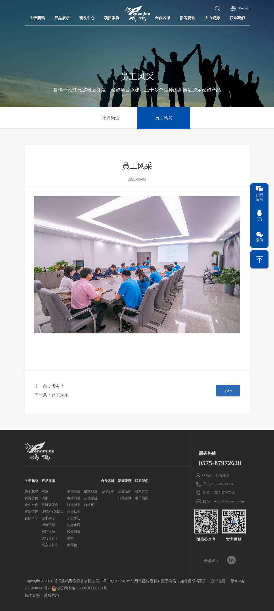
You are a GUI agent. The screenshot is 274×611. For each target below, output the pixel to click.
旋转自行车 (50, 552)
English (244, 8)
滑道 (45, 505)
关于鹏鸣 (37, 18)
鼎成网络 (51, 595)
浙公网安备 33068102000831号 (79, 588)
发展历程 (31, 512)
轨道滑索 (73, 518)
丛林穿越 (90, 512)
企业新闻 (124, 505)
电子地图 (141, 512)
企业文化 (31, 518)
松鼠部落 (73, 545)
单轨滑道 (73, 505)
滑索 (45, 512)
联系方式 (141, 505)
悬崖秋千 (73, 525)
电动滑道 (73, 512)
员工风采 (163, 117)
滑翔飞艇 (48, 539)
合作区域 (162, 18)
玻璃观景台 (50, 518)
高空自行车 (50, 559)
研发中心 (87, 18)
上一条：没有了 (49, 390)
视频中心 (31, 532)
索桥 (70, 552)
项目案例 (111, 18)
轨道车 (89, 518)
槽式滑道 (90, 505)
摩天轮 (72, 559)
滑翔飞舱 (48, 545)
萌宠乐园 (73, 539)
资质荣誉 (31, 525)
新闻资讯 (187, 18)
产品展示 (62, 18)
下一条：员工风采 (51, 399)
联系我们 (237, 18)
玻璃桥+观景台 (53, 525)
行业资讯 (124, 512)
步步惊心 (73, 532)
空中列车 (48, 532)
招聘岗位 (110, 117)
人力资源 (212, 18)
